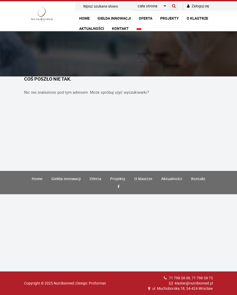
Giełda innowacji (114, 18)
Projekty (169, 18)
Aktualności (91, 28)
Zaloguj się (198, 5)
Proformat (97, 283)
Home (84, 18)
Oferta (145, 18)
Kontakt (120, 28)
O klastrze (197, 18)
